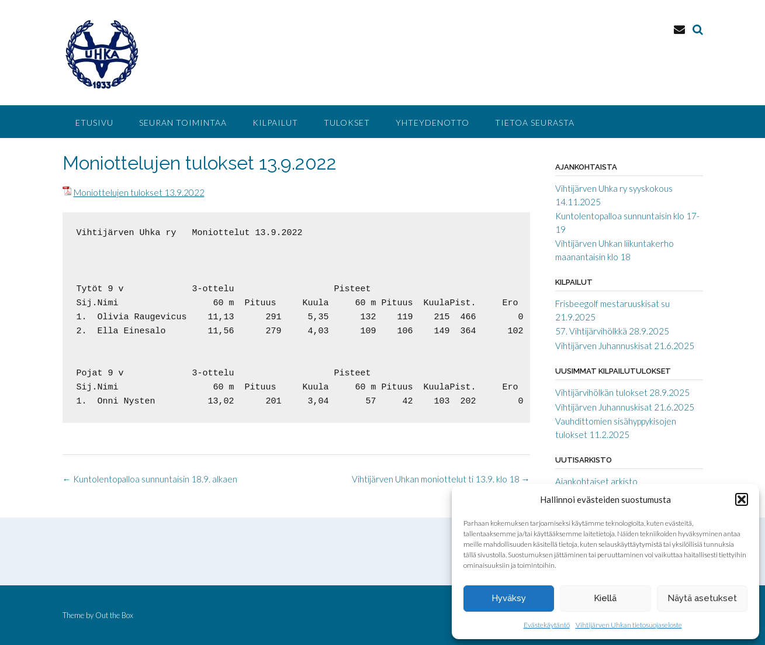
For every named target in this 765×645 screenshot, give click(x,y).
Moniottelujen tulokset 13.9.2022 (139, 192)
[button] (741, 499)
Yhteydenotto (432, 122)
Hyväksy (508, 598)
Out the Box (114, 615)
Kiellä (605, 598)
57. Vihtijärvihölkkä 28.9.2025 (612, 331)
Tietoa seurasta (534, 122)
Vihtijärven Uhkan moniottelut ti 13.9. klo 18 (441, 479)
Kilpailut (275, 122)
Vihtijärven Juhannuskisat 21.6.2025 (624, 345)
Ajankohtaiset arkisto (596, 481)
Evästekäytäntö (547, 624)
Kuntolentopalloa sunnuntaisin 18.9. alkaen (150, 479)
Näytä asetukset (702, 598)
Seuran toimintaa (183, 122)
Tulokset (347, 122)
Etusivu (94, 122)
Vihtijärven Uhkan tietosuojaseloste (629, 624)
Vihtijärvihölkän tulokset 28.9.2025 (622, 392)
